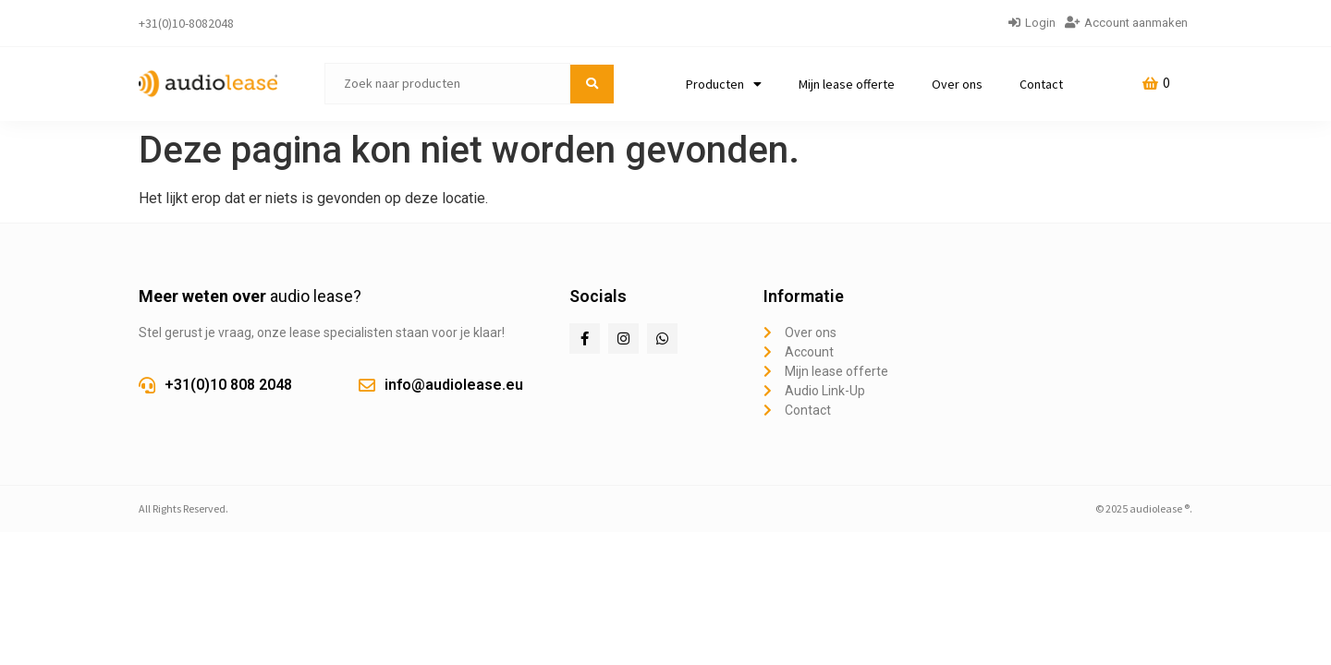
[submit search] (592, 84)
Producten (724, 84)
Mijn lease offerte (847, 84)
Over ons (957, 84)
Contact (1041, 84)
